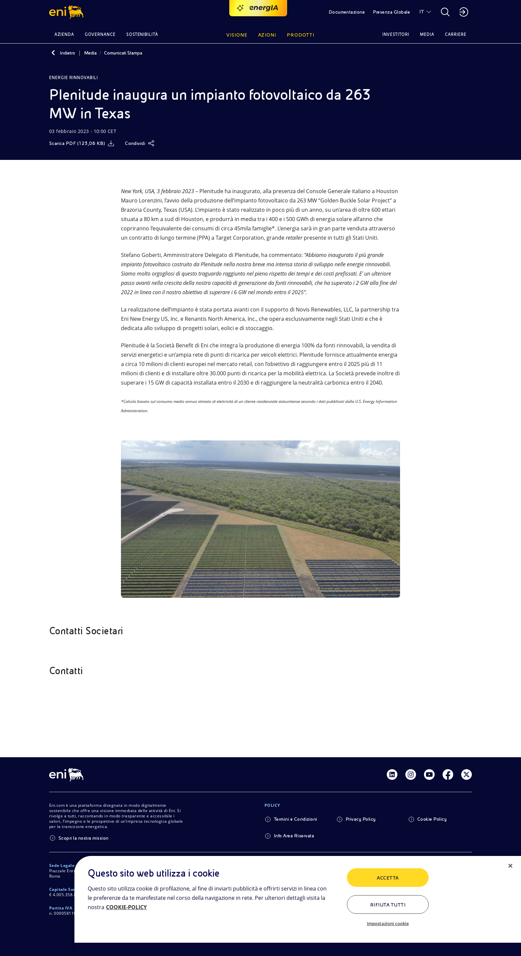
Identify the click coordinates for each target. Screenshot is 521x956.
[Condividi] (140, 143)
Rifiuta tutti (387, 904)
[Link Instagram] (410, 774)
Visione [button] (237, 35)
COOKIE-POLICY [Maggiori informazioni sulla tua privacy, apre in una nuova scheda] (126, 907)
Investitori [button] (396, 34)
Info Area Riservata (294, 835)
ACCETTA (387, 878)
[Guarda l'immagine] (260, 519)
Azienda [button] (64, 34)
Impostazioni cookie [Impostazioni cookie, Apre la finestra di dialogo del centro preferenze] (388, 923)
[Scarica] (81, 143)
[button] (67, 12)
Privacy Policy (361, 819)
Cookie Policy (432, 819)
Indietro (67, 53)
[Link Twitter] (466, 774)
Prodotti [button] (300, 35)
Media (90, 53)
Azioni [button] (267, 35)
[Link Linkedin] (392, 774)
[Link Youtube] (429, 774)
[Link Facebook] (448, 774)
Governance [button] (100, 34)
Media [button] (427, 34)
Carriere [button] (456, 34)
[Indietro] (53, 53)
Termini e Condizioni (295, 819)
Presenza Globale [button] (391, 12)
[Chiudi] (510, 866)
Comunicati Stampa (123, 53)
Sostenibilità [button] (142, 34)
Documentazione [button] (347, 12)
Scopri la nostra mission (83, 838)
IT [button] (421, 11)
